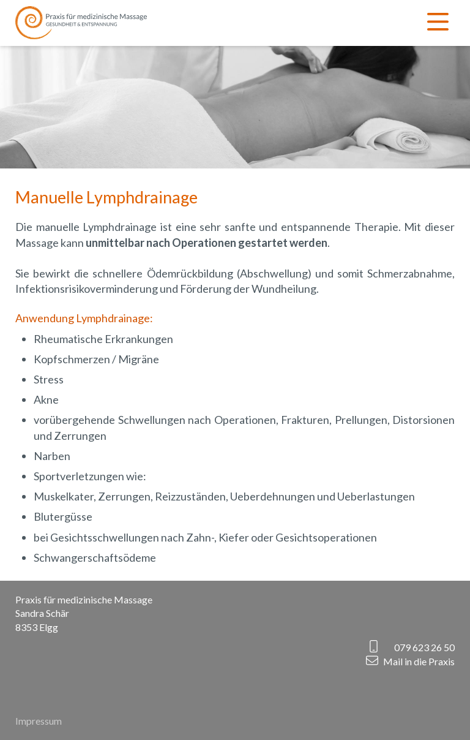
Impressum (38, 721)
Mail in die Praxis (419, 661)
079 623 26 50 (424, 647)
